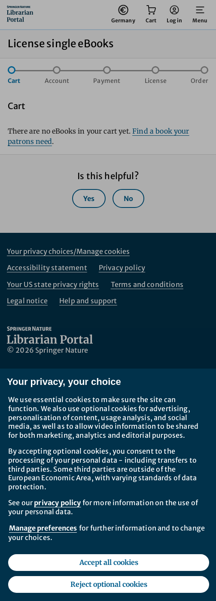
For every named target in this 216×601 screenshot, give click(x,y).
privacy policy (57, 502)
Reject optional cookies (108, 584)
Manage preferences (43, 528)
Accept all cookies (108, 562)
